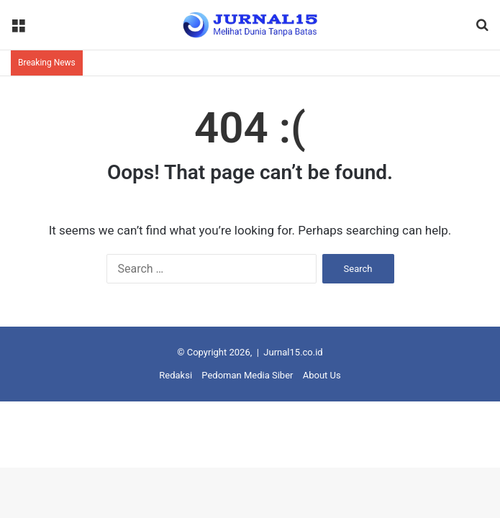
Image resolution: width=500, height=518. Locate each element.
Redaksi (175, 375)
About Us (322, 375)
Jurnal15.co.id (292, 352)
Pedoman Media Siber (247, 375)
